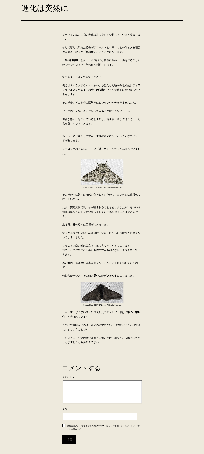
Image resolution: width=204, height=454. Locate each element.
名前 (64, 409)
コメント (68, 377)
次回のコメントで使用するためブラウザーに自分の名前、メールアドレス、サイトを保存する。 (103, 427)
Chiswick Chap (87, 187)
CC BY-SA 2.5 (98, 187)
